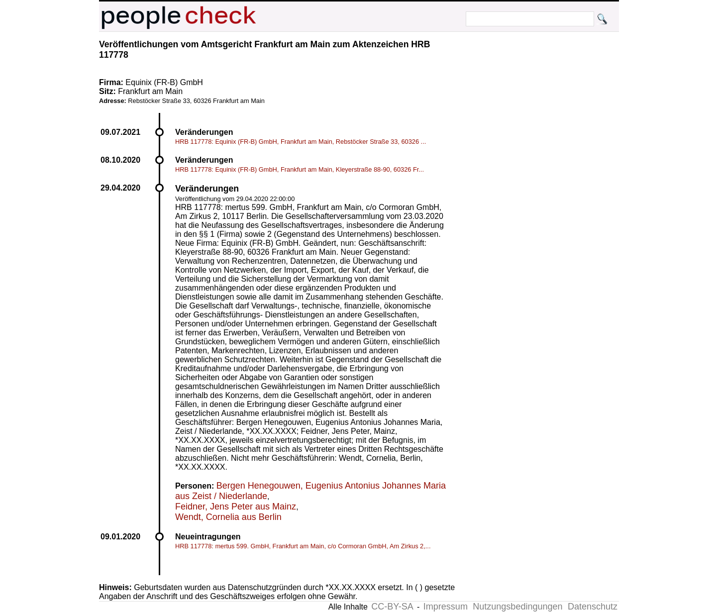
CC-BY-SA (392, 607)
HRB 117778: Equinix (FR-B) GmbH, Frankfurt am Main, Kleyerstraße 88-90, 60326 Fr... (299, 169)
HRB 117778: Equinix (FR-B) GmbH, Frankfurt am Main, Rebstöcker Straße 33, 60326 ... (300, 141)
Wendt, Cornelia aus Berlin (228, 517)
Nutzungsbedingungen (517, 607)
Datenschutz (592, 607)
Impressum (445, 607)
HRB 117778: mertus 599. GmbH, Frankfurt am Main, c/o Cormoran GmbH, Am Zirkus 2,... (302, 546)
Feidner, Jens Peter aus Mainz (235, 506)
